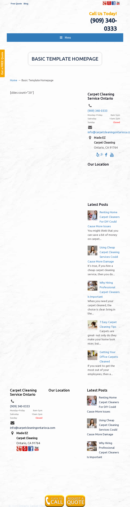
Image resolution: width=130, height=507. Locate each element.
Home (13, 80)
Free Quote (16, 3)
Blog (26, 3)
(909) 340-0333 (97, 110)
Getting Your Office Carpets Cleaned (109, 356)
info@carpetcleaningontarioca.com (32, 427)
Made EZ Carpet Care (68, 23)
